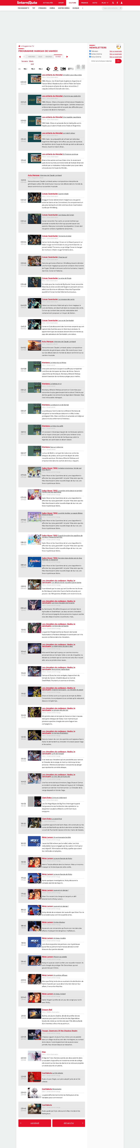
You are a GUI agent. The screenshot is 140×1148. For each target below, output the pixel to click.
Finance (84, 3)
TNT (33, 8)
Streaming (42, 8)
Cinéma (52, 8)
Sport (61, 3)
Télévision (93, 51)
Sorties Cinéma (95, 54)
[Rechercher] (112, 8)
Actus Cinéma (95, 57)
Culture (72, 3)
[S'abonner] (105, 61)
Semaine (25, 61)
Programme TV (23, 8)
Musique (76, 8)
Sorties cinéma (63, 8)
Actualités (48, 3)
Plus (105, 3)
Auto (94, 3)
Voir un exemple (116, 51)
